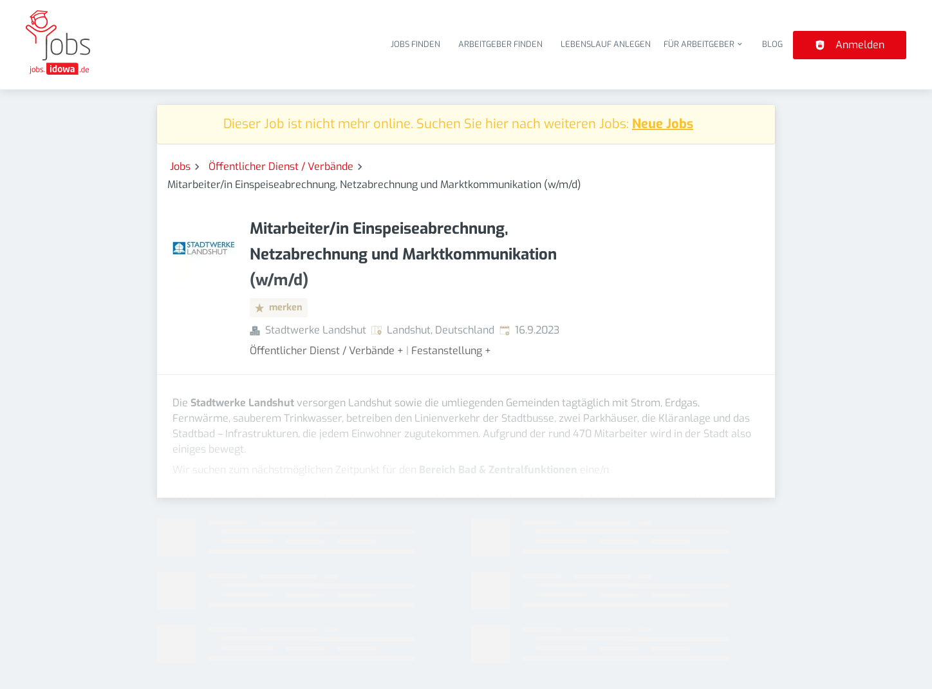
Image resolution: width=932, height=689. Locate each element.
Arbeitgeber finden (500, 44)
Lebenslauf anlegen (606, 44)
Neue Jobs (662, 124)
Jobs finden (415, 44)
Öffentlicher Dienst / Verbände (281, 166)
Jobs (180, 166)
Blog (772, 44)
